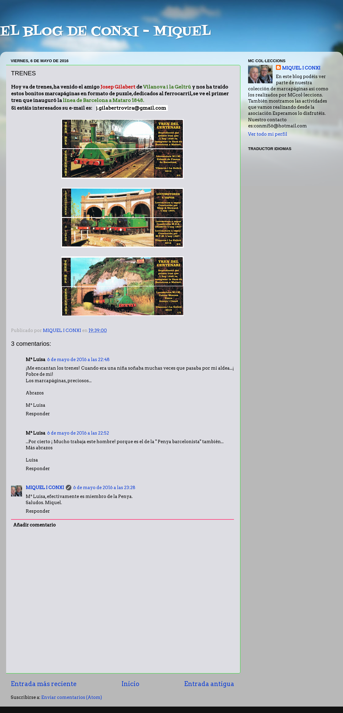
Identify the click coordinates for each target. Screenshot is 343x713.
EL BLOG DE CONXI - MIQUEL (105, 32)
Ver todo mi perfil (267, 134)
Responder (38, 414)
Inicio (130, 684)
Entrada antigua (209, 684)
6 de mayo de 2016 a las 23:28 (104, 487)
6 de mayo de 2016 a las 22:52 (78, 433)
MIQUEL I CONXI (45, 487)
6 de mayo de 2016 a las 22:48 (78, 359)
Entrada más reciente (44, 684)
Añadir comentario (34, 525)
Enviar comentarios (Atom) (71, 697)
